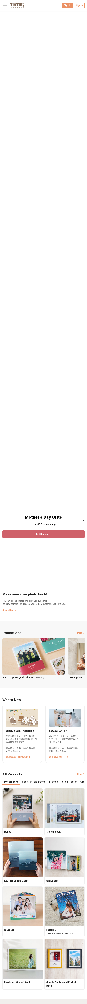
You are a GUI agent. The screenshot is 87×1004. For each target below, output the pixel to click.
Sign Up (67, 5)
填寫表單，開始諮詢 (18, 757)
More (81, 633)
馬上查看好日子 (59, 757)
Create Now (9, 610)
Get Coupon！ (43, 534)
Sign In (79, 5)
